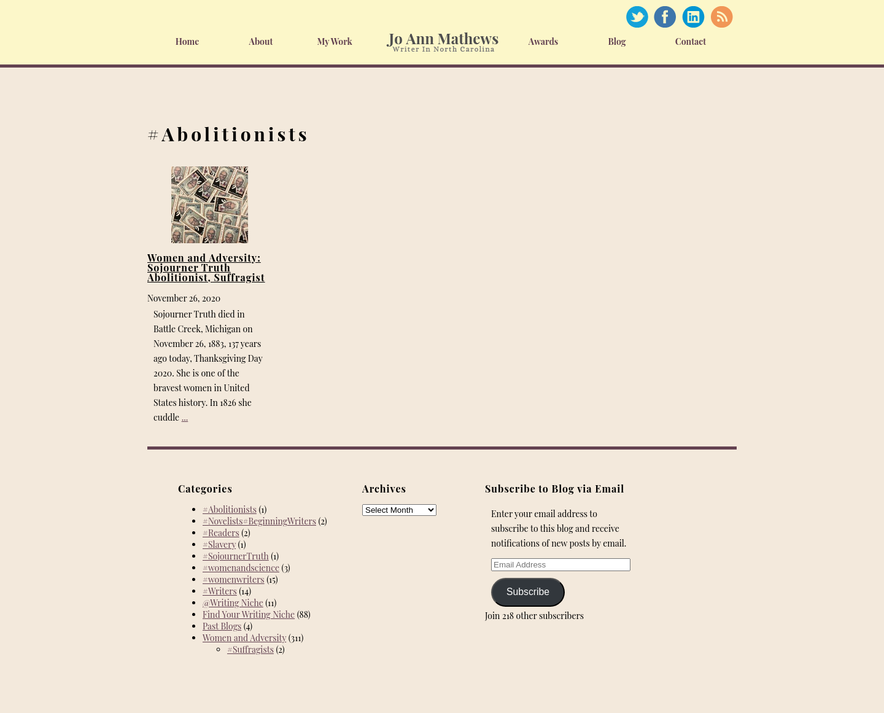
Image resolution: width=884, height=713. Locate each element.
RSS (721, 17)
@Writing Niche (233, 603)
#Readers (221, 533)
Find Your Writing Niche (249, 614)
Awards (544, 41)
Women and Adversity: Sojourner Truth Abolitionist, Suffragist (206, 267)
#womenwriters (234, 579)
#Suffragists (250, 649)
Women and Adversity (244, 638)
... (185, 417)
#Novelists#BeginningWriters (259, 521)
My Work (334, 41)
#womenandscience (241, 568)
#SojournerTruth (236, 556)
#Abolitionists (230, 509)
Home (188, 41)
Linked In (693, 17)
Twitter (637, 17)
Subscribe (527, 591)
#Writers (220, 591)
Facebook (665, 17)
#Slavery (219, 544)
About (261, 41)
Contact (690, 41)
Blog (617, 41)
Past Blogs (222, 626)
